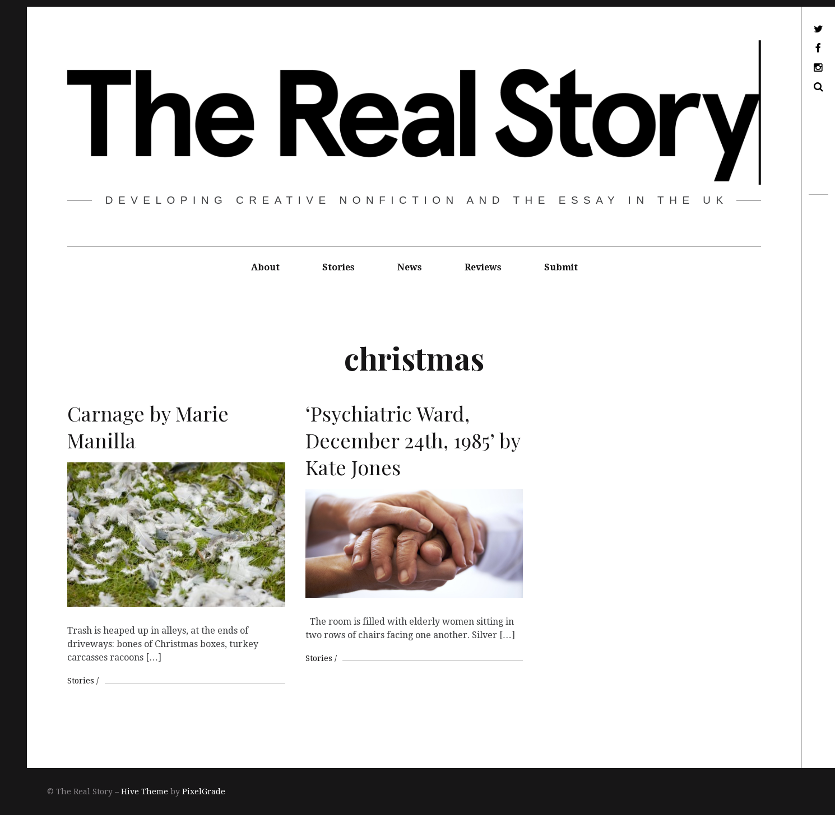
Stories (338, 267)
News (409, 267)
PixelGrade (203, 791)
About (265, 267)
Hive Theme (144, 791)
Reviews (483, 267)
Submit (561, 267)
